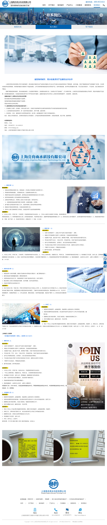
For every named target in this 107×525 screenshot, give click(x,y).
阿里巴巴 (32, 500)
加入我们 (53, 28)
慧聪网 (48, 500)
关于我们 (51, 5)
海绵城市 (60, 5)
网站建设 (74, 523)
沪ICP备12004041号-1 (65, 523)
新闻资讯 (88, 5)
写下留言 (89, 28)
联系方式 (17, 28)
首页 (44, 5)
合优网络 (80, 523)
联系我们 (97, 5)
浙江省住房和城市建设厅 (60, 500)
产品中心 (70, 5)
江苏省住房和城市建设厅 (78, 500)
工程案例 (79, 5)
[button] (101, 15)
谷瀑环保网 (40, 500)
